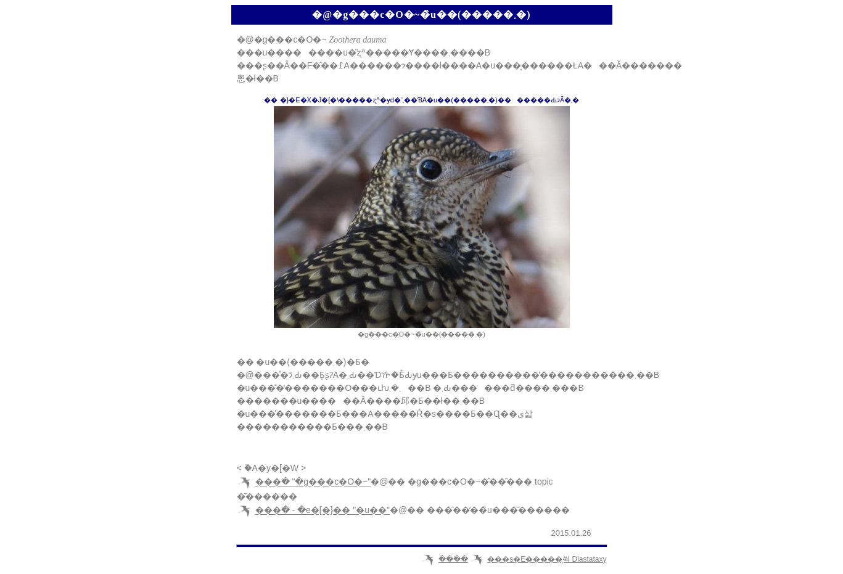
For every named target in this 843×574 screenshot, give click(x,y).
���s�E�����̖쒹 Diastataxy (546, 559)
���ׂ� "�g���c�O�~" (313, 482)
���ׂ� (453, 559)
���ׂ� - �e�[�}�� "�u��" (322, 510)
